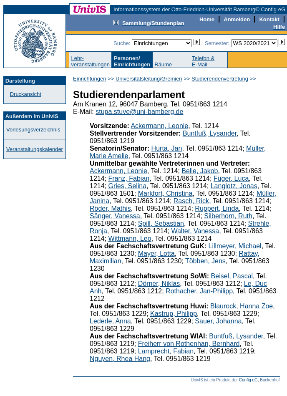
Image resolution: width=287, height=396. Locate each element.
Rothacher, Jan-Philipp (199, 291)
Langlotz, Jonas (234, 185)
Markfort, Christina (165, 193)
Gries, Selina (127, 185)
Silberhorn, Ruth (228, 215)
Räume (163, 64)
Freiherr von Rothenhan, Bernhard (189, 343)
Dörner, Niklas (159, 283)
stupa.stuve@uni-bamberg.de (139, 111)
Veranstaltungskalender (34, 149)
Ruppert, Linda (217, 208)
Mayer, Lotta (156, 253)
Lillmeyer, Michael (235, 246)
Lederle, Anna (110, 321)
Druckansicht (25, 94)
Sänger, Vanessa (115, 215)
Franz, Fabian (128, 178)
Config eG (248, 380)
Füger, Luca (231, 178)
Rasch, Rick (191, 200)
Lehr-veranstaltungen (90, 61)
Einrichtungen (89, 79)
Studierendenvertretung (219, 79)
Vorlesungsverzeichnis (33, 129)
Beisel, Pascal (232, 276)
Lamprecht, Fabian (166, 351)
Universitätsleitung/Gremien (149, 79)
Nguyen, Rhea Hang (120, 358)
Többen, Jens (205, 261)
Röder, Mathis (110, 208)
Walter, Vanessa (195, 231)
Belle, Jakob (199, 170)
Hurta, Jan (166, 148)
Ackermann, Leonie (159, 125)
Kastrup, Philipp (173, 313)
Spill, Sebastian (161, 223)
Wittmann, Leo (129, 238)
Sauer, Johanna (218, 321)
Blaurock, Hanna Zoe (241, 306)
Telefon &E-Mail (203, 61)
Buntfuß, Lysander (210, 133)
